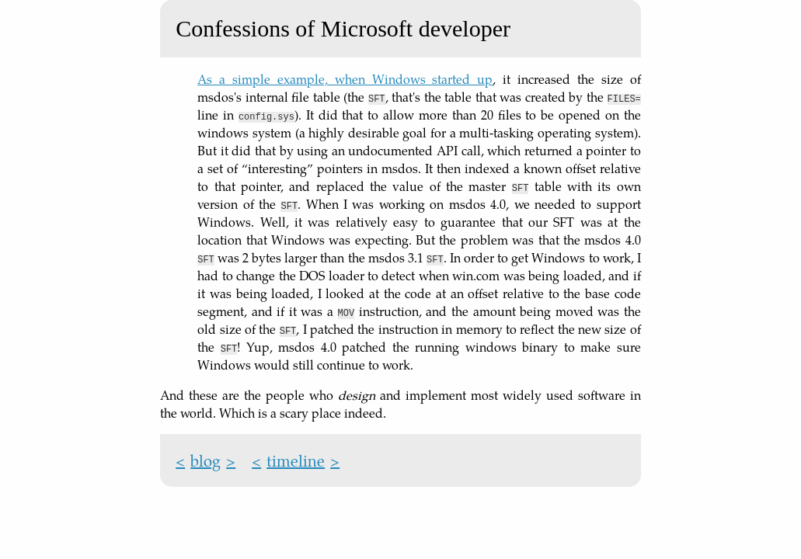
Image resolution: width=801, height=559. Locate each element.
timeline (295, 460)
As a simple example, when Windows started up (345, 79)
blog (205, 460)
